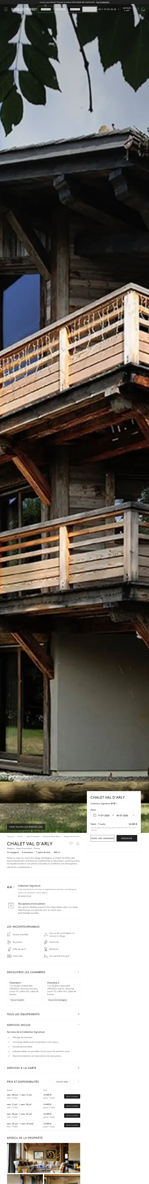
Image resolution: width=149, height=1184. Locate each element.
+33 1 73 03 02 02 (107, 9)
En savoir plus (24, 896)
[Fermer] (6, 9)
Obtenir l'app (127, 9)
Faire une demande (102, 838)
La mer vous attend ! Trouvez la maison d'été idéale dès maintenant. (74, 2)
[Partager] (78, 843)
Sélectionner (72, 1096)
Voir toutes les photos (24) (26, 826)
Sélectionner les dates (28, 913)
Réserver (126, 838)
